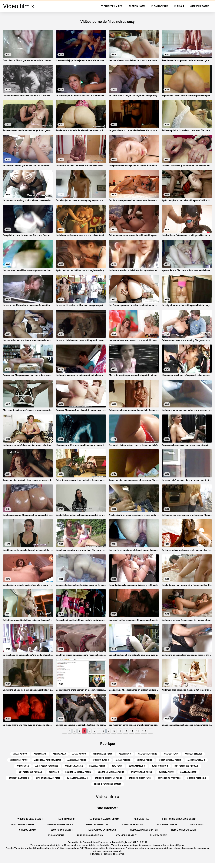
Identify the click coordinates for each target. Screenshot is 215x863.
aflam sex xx (40, 754)
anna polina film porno (46, 766)
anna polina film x (74, 766)
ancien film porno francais (47, 760)
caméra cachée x (188, 772)
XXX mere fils (141, 819)
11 (120, 731)
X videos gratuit (28, 830)
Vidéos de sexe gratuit (30, 819)
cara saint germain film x (48, 778)
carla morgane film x (77, 778)
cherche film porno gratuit (107, 784)
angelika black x (101, 760)
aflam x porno (79, 754)
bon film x (54, 772)
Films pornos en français (101, 830)
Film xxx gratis (158, 835)
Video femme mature (22, 824)
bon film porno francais (186, 766)
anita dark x (23, 766)
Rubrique (179, 6)
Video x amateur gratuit (144, 830)
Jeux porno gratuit (62, 830)
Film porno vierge (166, 824)
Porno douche (56, 835)
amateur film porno (147, 754)
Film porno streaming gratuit (180, 819)
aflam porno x (20, 754)
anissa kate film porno (170, 760)
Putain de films (159, 6)
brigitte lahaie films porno (110, 772)
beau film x (117, 766)
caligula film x (166, 772)
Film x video (197, 824)
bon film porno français (30, 772)
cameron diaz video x (19, 778)
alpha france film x (102, 754)
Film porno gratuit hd (90, 835)
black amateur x (137, 766)
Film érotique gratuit (183, 830)
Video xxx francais (132, 824)
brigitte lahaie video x (141, 772)
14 (137, 731)
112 (144, 731)
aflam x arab (59, 754)
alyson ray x (125, 754)
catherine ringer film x (140, 778)
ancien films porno (76, 760)
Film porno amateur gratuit (104, 819)
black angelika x (160, 766)
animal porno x (123, 760)
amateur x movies (193, 754)
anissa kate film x (196, 760)
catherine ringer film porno (108, 778)
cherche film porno (196, 778)
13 (131, 731)
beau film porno (97, 766)
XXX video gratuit (126, 835)
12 (126, 731)
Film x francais (66, 819)
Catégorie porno (199, 6)
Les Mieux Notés (137, 6)
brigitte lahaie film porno (78, 772)
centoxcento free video (169, 778)
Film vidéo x (96, 854)
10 (114, 731)
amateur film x (171, 754)
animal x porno (144, 760)
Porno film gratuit (97, 824)
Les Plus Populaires (111, 6)
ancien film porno (19, 760)
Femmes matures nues (60, 824)
